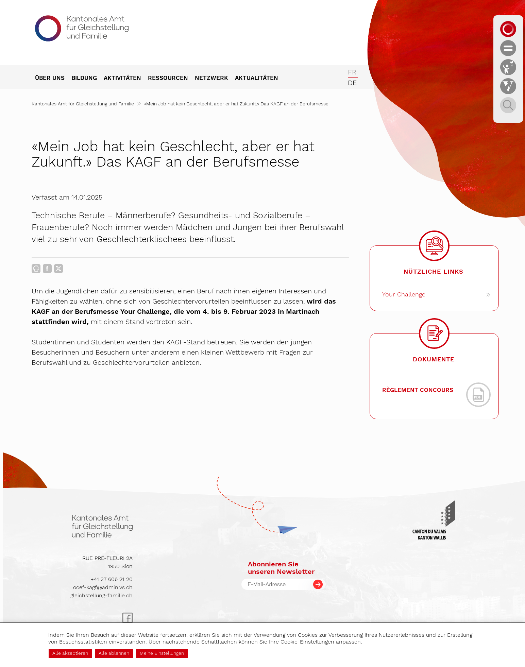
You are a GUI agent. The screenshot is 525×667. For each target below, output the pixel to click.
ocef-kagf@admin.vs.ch (103, 587)
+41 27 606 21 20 (111, 579)
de (352, 83)
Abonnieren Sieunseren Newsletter (281, 567)
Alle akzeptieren (70, 653)
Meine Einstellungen (162, 653)
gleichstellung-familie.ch (101, 595)
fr (352, 72)
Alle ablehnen (114, 653)
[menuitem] (53, 78)
